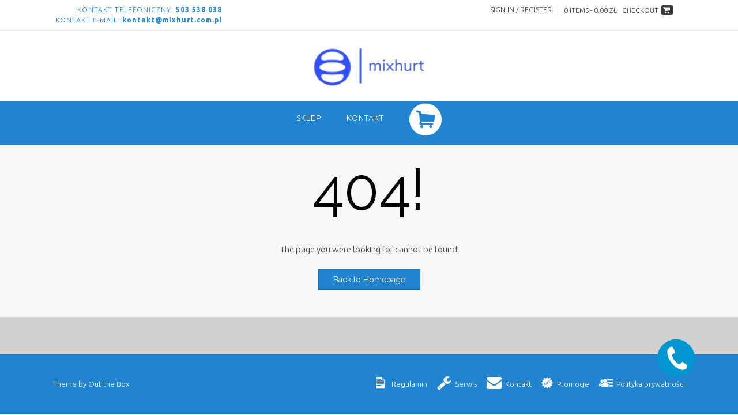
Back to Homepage (369, 279)
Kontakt (365, 118)
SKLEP (308, 118)
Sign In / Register (521, 9)
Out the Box (108, 384)
